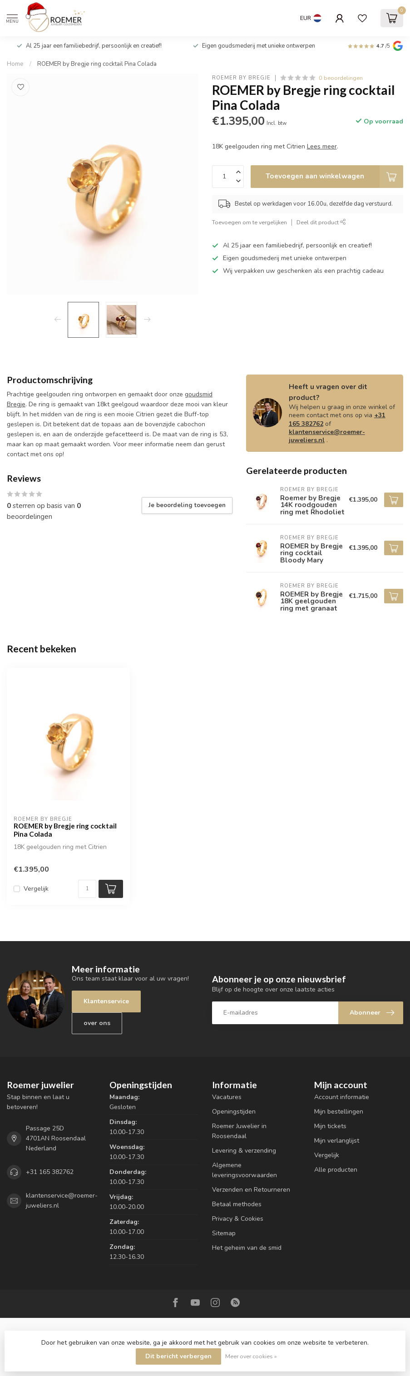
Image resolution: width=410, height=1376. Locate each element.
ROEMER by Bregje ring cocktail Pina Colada (97, 64)
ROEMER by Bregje (241, 77)
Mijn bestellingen (338, 1111)
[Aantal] (87, 889)
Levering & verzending (244, 1150)
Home (15, 64)
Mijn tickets (330, 1126)
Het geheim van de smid (247, 1247)
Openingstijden (234, 1111)
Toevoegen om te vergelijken (249, 222)
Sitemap (224, 1233)
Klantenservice (106, 1001)
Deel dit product (321, 222)
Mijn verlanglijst (336, 1140)
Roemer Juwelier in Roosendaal (239, 1131)
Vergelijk (36, 888)
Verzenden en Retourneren (251, 1189)
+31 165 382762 (50, 1172)
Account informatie (341, 1097)
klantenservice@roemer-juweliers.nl (327, 436)
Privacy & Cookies (237, 1218)
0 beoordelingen (341, 78)
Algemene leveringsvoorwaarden (244, 1170)
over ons (97, 1023)
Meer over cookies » (251, 1356)
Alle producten (335, 1169)
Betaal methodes (237, 1204)
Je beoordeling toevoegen (187, 505)
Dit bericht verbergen (178, 1356)
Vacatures (227, 1097)
